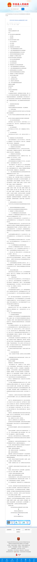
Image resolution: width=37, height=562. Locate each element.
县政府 (7, 560)
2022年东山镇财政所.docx (18, 516)
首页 (8, 14)
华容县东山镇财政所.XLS (18, 510)
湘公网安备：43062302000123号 (20, 551)
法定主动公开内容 (17, 14)
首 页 (2, 560)
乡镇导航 (18, 531)
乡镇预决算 (28, 14)
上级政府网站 (9, 529)
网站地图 (29, 551)
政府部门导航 (27, 529)
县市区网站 (18, 529)
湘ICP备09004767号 (10, 551)
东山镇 (7, 15)
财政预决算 (23, 14)
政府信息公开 (11, 14)
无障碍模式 (29, 1)
